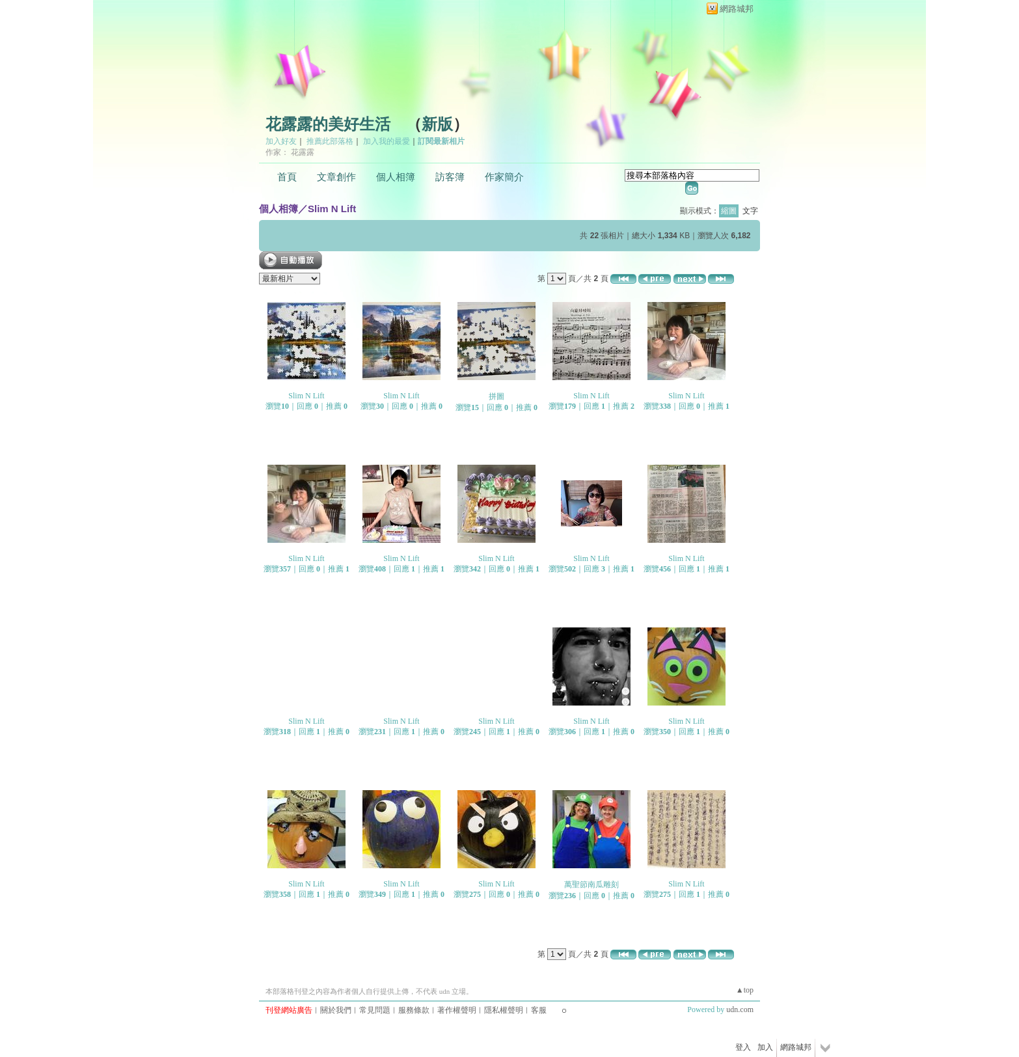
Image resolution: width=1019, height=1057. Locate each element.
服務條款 (413, 1010)
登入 (743, 1047)
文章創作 (336, 177)
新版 (437, 124)
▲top (745, 990)
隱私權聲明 (503, 1010)
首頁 (287, 177)
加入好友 (281, 141)
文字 (750, 210)
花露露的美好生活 (327, 124)
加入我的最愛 (386, 141)
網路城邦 (737, 9)
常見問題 (374, 1010)
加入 (765, 1047)
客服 (539, 1010)
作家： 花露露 (289, 152)
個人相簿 (395, 177)
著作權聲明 (456, 1010)
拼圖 (496, 396)
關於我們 (335, 1010)
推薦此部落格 (329, 141)
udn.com (740, 1009)
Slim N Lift (332, 208)
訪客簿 (450, 177)
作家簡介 (504, 177)
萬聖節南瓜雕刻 (591, 884)
